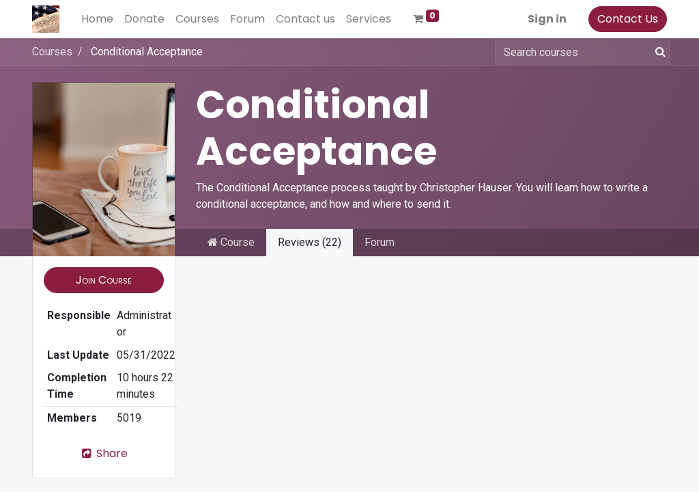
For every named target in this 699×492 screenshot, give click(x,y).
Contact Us (627, 19)
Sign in (547, 19)
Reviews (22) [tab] (309, 242)
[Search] (657, 52)
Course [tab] (231, 242)
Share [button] (104, 453)
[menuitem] (97, 19)
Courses (52, 51)
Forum (380, 242)
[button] (104, 280)
